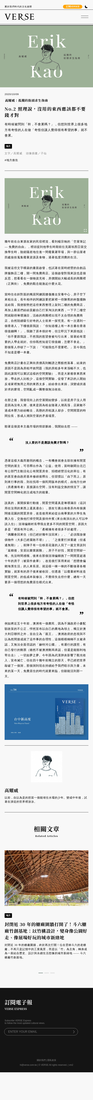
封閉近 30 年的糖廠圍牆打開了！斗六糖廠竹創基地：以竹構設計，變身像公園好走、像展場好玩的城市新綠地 (46, 931)
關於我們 (41, 1060)
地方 (8, 146)
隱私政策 (51, 1060)
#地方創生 (11, 160)
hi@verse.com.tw (28, 1065)
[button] (41, 973)
